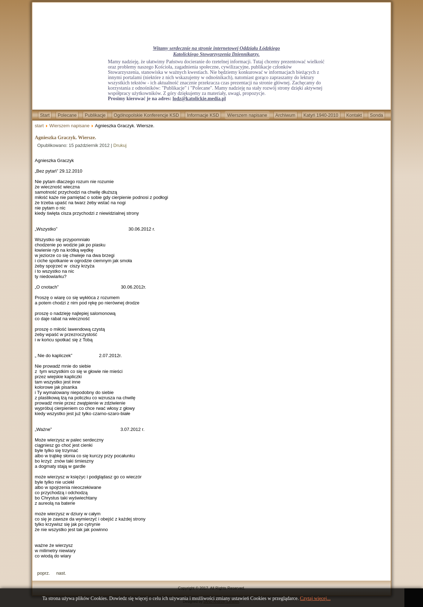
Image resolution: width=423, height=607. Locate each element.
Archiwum (285, 115)
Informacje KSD (203, 115)
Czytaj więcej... (315, 598)
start (39, 125)
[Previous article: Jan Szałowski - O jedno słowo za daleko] (43, 573)
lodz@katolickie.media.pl (199, 98)
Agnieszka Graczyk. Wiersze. (65, 137)
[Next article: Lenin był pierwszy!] (61, 573)
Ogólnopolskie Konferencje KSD (146, 115)
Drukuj (120, 145)
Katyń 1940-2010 (321, 115)
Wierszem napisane (247, 115)
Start (45, 115)
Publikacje (95, 115)
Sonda (376, 115)
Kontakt (354, 115)
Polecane (67, 115)
